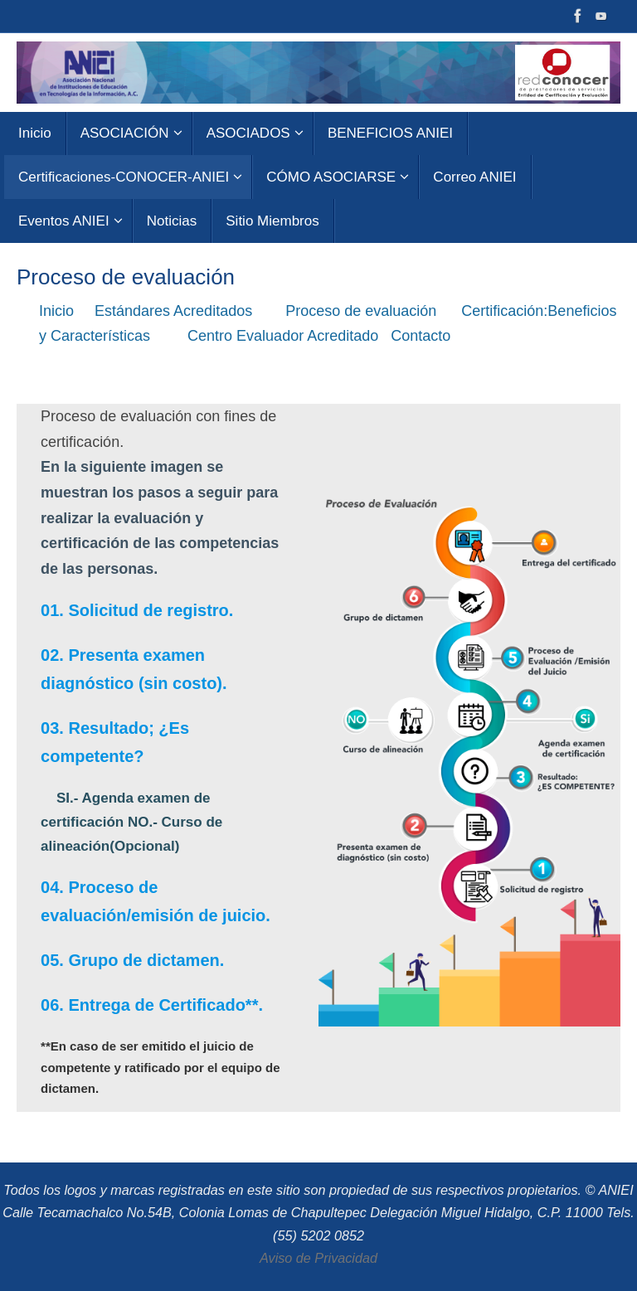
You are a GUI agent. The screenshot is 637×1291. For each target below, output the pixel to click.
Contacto (425, 336)
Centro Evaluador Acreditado (287, 336)
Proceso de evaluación (367, 311)
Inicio (58, 311)
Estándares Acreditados (182, 311)
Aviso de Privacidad (318, 1257)
